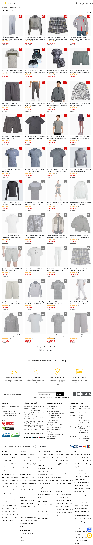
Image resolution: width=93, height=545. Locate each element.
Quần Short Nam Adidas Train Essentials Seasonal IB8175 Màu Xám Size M (79, 336)
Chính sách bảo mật (52, 420)
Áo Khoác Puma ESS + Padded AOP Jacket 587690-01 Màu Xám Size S (12, 336)
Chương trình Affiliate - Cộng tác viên (11, 413)
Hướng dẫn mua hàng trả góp (55, 434)
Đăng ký (60, 394)
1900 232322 (89, 4)
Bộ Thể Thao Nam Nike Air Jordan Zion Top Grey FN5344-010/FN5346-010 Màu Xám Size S (35, 71)
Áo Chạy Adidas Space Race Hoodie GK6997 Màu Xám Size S (80, 170)
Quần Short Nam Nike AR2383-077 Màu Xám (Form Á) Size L (12, 269)
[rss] (89, 394)
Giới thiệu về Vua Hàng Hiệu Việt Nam (12, 406)
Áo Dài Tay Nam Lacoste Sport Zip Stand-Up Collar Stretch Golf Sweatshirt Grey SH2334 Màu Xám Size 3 (34, 303)
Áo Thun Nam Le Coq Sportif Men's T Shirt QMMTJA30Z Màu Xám (35, 137)
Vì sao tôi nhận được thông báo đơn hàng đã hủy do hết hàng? (33, 422)
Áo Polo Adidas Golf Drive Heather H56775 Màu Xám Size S (34, 170)
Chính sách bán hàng (52, 406)
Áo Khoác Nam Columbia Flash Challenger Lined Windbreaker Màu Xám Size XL (57, 237)
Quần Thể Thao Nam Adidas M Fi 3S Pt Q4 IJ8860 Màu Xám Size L (57, 269)
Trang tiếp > (49, 350)
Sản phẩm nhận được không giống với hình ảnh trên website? (34, 417)
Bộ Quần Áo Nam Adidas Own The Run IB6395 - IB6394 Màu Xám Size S (57, 71)
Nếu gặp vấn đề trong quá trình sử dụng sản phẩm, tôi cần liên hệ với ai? (34, 426)
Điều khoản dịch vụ (52, 422)
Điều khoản (18, 446)
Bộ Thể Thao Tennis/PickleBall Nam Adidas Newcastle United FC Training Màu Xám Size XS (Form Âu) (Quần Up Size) (57, 204)
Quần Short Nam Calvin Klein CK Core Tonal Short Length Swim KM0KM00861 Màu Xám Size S (79, 71)
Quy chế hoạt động (7, 408)
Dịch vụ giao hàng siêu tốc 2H (55, 427)
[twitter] (86, 394)
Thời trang (10, 7)
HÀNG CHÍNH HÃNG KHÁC (81, 515)
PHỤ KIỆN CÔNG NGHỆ (44, 451)
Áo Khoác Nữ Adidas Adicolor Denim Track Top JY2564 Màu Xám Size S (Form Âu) (35, 38)
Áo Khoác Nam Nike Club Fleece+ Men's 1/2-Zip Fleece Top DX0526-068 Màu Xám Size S (57, 104)
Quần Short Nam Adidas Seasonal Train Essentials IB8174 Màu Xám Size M (11, 303)
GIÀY (75, 451)
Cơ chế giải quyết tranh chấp (54, 425)
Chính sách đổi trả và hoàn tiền (55, 413)
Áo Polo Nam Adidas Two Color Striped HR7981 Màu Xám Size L (56, 336)
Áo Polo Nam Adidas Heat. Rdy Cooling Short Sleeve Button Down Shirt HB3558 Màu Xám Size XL (11, 237)
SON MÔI (58, 477)
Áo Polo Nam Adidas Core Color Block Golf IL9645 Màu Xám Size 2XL (34, 204)
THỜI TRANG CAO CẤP (8, 474)
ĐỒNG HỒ (22, 497)
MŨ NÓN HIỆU (23, 511)
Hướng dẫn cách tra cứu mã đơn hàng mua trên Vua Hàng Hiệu (34, 407)
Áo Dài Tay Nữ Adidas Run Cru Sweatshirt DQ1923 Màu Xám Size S (12, 203)
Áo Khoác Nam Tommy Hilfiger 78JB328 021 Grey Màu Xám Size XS (80, 237)
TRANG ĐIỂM (59, 491)
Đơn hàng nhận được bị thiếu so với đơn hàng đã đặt (34, 413)
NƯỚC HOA (41, 465)
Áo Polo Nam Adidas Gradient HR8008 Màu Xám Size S (55, 303)
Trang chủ (4, 7)
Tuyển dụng (5, 418)
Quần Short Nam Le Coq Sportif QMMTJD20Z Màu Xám (11, 137)
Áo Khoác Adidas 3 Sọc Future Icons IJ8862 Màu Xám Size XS (80, 203)
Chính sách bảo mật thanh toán (55, 418)
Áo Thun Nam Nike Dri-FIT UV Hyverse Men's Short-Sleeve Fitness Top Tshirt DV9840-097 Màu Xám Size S (57, 137)
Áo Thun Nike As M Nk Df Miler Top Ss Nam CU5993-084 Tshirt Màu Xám (57, 170)
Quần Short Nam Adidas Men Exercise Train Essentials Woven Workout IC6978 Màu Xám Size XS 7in (12, 104)
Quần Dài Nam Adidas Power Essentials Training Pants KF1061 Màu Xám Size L (11, 38)
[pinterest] (82, 394)
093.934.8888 (88, 2)
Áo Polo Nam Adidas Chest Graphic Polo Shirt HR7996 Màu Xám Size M (12, 71)
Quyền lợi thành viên (52, 432)
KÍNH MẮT (40, 488)
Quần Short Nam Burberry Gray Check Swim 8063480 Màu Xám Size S (57, 38)
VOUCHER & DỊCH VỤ (25, 474)
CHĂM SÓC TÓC (42, 501)
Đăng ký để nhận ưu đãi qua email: (11, 394)
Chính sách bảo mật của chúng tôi (60, 397)
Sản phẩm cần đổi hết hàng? (32, 410)
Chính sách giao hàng (53, 411)
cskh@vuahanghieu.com (84, 418)
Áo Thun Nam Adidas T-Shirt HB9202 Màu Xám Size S (35, 336)
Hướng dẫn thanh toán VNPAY (10, 415)
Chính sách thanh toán (53, 415)
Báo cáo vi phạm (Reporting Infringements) (54, 437)
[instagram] (78, 394)
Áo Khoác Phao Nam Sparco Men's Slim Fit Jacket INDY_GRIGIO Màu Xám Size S (80, 38)
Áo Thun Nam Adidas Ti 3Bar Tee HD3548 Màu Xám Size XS (34, 269)
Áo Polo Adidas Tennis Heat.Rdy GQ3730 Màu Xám (11, 170)
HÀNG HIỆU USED (43, 518)
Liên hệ (4, 420)
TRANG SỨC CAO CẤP (80, 496)
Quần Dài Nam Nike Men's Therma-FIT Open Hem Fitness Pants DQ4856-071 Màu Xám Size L (35, 104)
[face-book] (74, 394)
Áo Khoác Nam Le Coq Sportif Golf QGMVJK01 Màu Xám (80, 104)
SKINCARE (23, 451)
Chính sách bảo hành (52, 408)
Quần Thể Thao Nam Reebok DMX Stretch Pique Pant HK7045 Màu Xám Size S (80, 303)
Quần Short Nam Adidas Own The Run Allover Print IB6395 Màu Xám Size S (34, 237)
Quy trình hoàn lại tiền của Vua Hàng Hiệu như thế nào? (34, 430)
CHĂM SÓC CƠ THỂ (25, 530)
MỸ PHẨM (58, 451)
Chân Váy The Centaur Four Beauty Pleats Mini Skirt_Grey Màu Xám (80, 137)
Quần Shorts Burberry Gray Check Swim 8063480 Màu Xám (80, 269)
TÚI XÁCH (4, 451)
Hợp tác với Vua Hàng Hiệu (9, 411)
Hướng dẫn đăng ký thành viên (55, 429)
